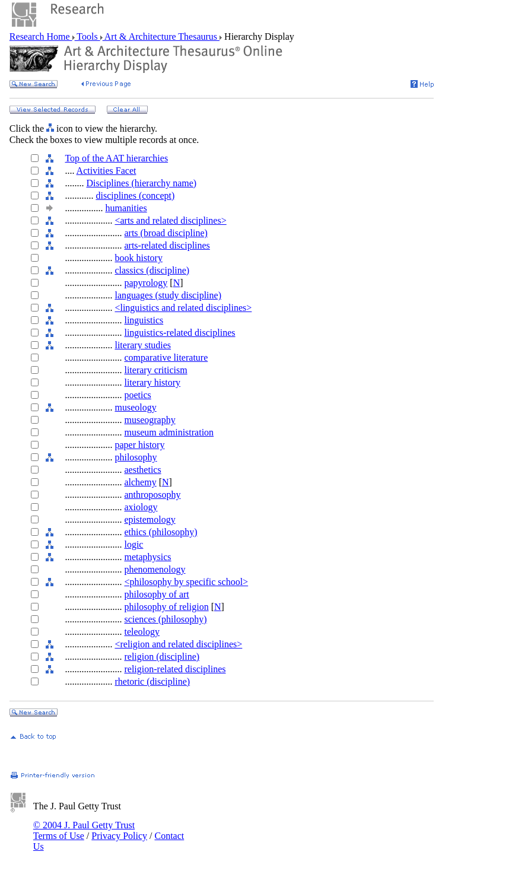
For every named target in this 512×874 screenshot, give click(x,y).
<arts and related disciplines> (170, 220)
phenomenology (154, 569)
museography (149, 420)
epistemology (149, 519)
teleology (142, 632)
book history (138, 258)
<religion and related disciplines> (178, 644)
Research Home (40, 36)
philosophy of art (156, 594)
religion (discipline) (161, 656)
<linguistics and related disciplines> (183, 308)
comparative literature (166, 357)
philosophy (136, 457)
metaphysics (147, 557)
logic (133, 544)
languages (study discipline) (168, 295)
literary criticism (155, 370)
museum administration (169, 432)
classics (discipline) (152, 270)
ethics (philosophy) (160, 532)
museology (135, 407)
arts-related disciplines (166, 245)
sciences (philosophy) (165, 619)
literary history (152, 382)
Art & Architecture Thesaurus (161, 36)
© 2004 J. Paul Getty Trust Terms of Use (84, 830)
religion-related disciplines (174, 669)
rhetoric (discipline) (152, 681)
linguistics (143, 320)
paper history (139, 445)
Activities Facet (106, 171)
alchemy (140, 482)
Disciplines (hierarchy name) (141, 183)
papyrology (145, 283)
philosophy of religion (166, 607)
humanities (126, 208)
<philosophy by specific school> (186, 582)
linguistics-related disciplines (179, 333)
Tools (87, 36)
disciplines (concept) (135, 195)
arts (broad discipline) (165, 233)
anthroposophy (152, 495)
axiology (140, 507)
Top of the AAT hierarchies (116, 158)
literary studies (143, 345)
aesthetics (142, 470)
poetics (137, 395)
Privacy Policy (119, 836)
